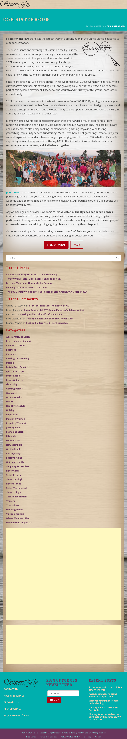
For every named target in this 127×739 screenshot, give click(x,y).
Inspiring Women (15, 418)
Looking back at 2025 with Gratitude (26, 287)
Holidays (11, 410)
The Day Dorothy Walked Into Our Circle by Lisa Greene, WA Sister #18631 (46, 291)
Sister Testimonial (16, 487)
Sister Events (13, 475)
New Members (14, 444)
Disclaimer (31, 737)
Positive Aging (14, 457)
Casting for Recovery (18, 358)
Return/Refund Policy (70, 737)
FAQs (77, 244)
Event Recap (13, 375)
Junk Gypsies (13, 427)
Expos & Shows (14, 380)
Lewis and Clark (15, 431)
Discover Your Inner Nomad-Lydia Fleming (29, 283)
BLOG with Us (11, 702)
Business (11, 349)
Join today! (12, 192)
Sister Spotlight (15, 479)
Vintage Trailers (15, 513)
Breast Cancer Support (18, 341)
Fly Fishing (12, 384)
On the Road (13, 449)
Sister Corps (13, 470)
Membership (13, 440)
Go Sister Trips (14, 397)
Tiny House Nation (16, 496)
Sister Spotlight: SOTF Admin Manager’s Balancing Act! (54, 309)
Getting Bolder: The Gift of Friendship (41, 314)
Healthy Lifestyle (15, 405)
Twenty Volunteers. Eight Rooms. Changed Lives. (33, 278)
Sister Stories (13, 483)
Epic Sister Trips (15, 371)
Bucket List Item (15, 345)
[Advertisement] (63, 574)
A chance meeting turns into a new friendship (31, 274)
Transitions (12, 505)
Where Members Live (18, 518)
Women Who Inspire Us (19, 522)
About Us (99, 26)
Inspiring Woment (16, 423)
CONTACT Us (11, 689)
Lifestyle (11, 436)
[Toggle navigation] (124, 5)
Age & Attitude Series (18, 336)
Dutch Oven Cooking (17, 367)
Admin (98, 737)
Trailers (10, 500)
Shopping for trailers (17, 466)
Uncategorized (14, 509)
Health (10, 401)
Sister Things (13, 492)
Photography (13, 453)
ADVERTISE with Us (14, 695)
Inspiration (12, 414)
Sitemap (87, 737)
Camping (11, 354)
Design (10, 362)
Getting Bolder (14, 388)
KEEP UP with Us (13, 708)
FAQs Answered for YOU (17, 715)
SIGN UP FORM (56, 244)
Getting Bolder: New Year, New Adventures (50, 318)
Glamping (11, 392)
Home (89, 26)
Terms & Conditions (48, 737)
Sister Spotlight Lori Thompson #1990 (48, 305)
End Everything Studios (95, 733)
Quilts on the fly (15, 462)
